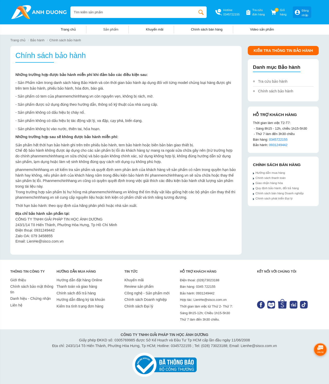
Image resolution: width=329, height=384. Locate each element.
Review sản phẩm (138, 286)
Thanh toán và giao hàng (77, 286)
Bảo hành (37, 40)
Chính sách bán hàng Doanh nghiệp (279, 193)
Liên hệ (16, 305)
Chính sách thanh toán (270, 177)
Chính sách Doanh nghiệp (145, 299)
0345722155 (231, 14)
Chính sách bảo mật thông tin (31, 289)
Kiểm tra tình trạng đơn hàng (80, 306)
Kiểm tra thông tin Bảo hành (283, 51)
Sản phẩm (110, 29)
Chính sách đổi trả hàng (76, 293)
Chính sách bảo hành (65, 40)
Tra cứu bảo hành (272, 81)
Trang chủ (68, 29)
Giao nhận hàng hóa (269, 183)
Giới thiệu (18, 280)
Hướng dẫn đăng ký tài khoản (81, 299)
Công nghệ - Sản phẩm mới (147, 293)
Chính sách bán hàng (207, 29)
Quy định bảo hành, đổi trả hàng (277, 188)
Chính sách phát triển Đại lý (274, 198)
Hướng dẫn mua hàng (270, 172)
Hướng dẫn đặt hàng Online (79, 280)
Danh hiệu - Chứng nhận (30, 298)
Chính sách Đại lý (138, 306)
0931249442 (278, 145)
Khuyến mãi (154, 29)
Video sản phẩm (262, 29)
